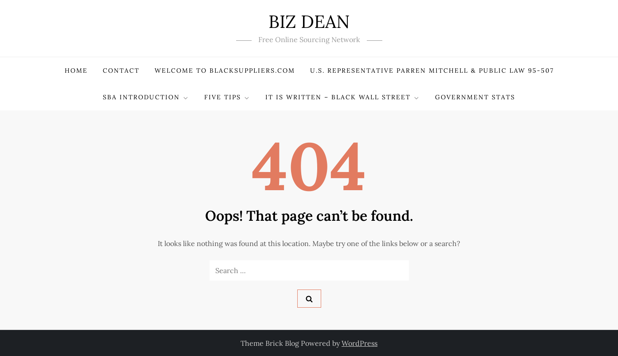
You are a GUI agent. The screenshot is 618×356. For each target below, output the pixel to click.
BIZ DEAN (309, 21)
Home (76, 70)
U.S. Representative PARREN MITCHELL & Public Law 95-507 (432, 70)
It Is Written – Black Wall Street (342, 97)
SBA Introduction (146, 97)
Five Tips (227, 97)
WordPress (359, 343)
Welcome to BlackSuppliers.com (225, 70)
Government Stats (475, 97)
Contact (121, 70)
